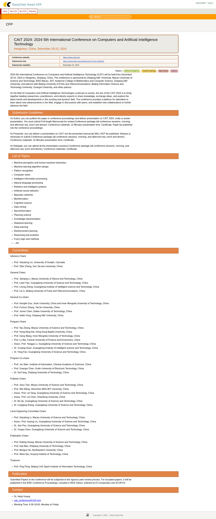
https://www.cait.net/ (71, 57)
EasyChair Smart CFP (27, 4)
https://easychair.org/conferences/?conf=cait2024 (83, 61)
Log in (210, 3)
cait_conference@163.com (27, 500)
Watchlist (32, 11)
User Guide (200, 3)
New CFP (13, 11)
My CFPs (23, 11)
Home (5, 11)
